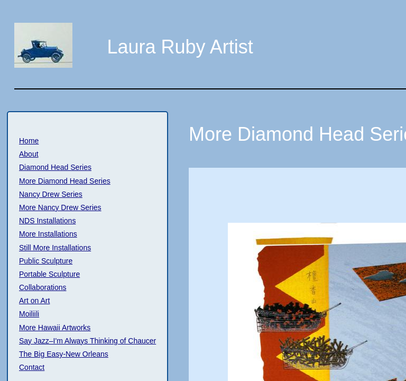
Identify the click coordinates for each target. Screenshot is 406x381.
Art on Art (34, 300)
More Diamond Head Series (64, 181)
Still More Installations (55, 247)
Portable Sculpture (49, 274)
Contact (31, 367)
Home (29, 141)
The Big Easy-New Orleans (63, 354)
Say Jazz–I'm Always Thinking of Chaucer (87, 341)
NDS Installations (47, 220)
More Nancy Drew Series (60, 207)
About (29, 154)
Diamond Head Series (55, 167)
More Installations (48, 234)
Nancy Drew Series (50, 194)
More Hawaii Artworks (54, 327)
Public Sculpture (45, 261)
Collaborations (43, 287)
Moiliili (29, 314)
